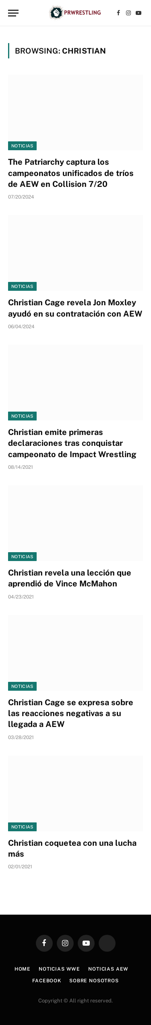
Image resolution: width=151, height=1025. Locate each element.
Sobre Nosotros (94, 981)
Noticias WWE (59, 969)
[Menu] (13, 13)
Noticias (22, 145)
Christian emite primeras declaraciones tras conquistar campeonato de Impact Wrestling (72, 443)
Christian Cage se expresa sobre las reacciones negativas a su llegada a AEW (70, 713)
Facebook (46, 981)
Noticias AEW (108, 969)
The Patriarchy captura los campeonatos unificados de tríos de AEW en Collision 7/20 (71, 172)
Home (22, 969)
